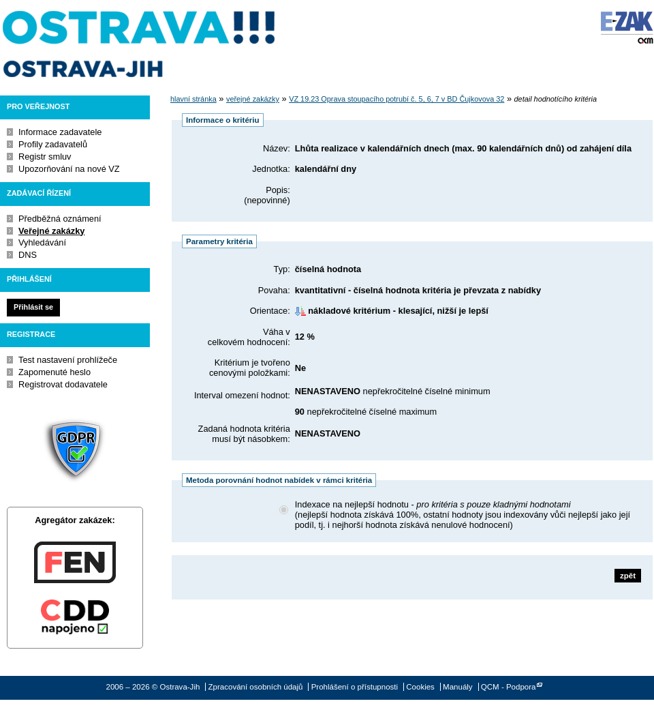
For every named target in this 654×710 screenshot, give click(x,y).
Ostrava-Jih (139, 44)
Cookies (420, 687)
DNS (27, 255)
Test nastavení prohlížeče (67, 360)
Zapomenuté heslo (54, 372)
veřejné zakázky (252, 99)
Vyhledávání (42, 242)
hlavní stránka (193, 99)
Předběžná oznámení (60, 218)
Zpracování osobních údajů (255, 687)
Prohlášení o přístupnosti (354, 687)
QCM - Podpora (508, 687)
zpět (628, 576)
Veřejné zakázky (51, 231)
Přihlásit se (33, 307)
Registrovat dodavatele (63, 384)
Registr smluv (45, 156)
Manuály (458, 687)
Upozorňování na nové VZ (69, 169)
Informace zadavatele (60, 132)
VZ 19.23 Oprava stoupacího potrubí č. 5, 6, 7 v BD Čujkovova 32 (396, 99)
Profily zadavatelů (52, 144)
